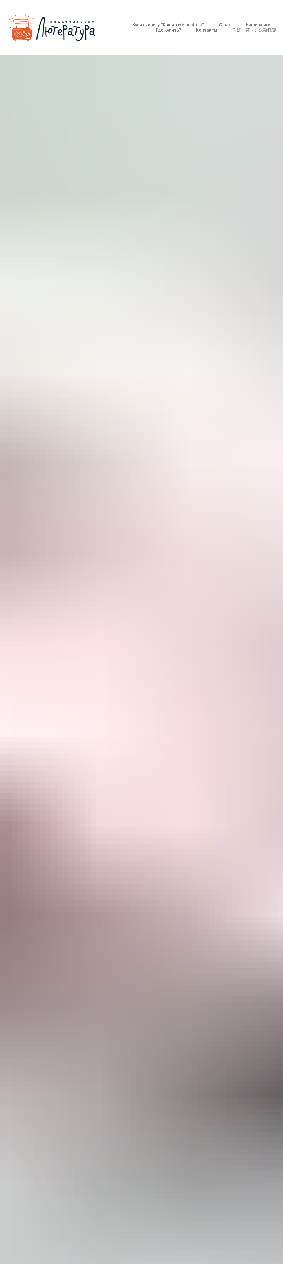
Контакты (206, 29)
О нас (225, 24)
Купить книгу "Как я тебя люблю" (168, 24)
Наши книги (258, 24)
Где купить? (168, 29)
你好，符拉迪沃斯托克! (254, 29)
